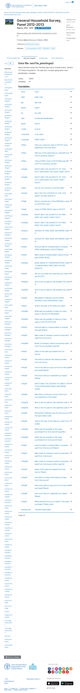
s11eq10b (24, 223)
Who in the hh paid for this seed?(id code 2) (52, 408)
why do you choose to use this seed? (49, 188)
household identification (44, 118)
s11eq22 (24, 359)
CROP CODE (40, 140)
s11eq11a (24, 231)
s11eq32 (24, 453)
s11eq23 (24, 367)
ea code (38, 113)
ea (22, 113)
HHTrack (7, 636)
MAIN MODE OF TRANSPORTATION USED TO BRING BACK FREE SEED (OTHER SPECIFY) (52, 265)
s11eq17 (24, 306)
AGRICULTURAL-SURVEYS (46, 12)
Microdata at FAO (40, 6)
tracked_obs (26, 510)
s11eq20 (24, 335)
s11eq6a (24, 169)
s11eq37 (24, 501)
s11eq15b (24, 290)
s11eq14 (24, 274)
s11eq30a (24, 429)
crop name (39, 134)
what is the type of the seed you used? (50, 306)
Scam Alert (7, 690)
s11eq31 (24, 445)
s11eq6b (24, 177)
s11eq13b (24, 263)
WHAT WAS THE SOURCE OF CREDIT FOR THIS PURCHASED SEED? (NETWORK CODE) (52, 386)
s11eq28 (24, 413)
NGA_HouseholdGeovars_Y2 (8, 74)
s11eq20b (24, 343)
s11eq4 (23, 153)
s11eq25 (24, 384)
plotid (23, 124)
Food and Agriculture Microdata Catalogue (22, 12)
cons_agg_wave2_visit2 (8, 630)
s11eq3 (23, 145)
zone (23, 92)
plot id (37, 124)
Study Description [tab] (13, 58)
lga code (38, 102)
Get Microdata (42, 28)
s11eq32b (24, 461)
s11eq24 (24, 375)
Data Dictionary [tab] (29, 58)
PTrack (7, 611)
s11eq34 (24, 477)
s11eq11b (24, 239)
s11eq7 (23, 188)
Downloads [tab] (43, 58)
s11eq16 (24, 298)
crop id (37, 129)
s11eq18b (24, 319)
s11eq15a (24, 282)
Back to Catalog (12, 657)
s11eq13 (24, 255)
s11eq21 (24, 351)
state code (39, 97)
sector (23, 108)
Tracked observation (43, 510)
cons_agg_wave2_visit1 (8, 623)
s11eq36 (24, 493)
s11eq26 (24, 394)
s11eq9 (23, 209)
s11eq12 (24, 247)
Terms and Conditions (27, 688)
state (23, 97)
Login (67, 2)
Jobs (6, 688)
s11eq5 (23, 161)
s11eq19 (24, 327)
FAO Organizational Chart (9, 681)
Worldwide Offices (33, 679)
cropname (25, 134)
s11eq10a (24, 215)
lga (22, 102)
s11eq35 (24, 485)
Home (6, 12)
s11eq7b (24, 193)
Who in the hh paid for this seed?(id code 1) (52, 402)
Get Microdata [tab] (57, 58)
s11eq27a (24, 402)
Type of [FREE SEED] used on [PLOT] (50, 209)
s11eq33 (24, 469)
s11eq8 (23, 201)
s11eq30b (24, 437)
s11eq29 (24, 421)
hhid (22, 118)
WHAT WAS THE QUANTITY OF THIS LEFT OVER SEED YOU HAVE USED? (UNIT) (50, 180)
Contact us (13, 688)
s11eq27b (24, 408)
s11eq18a (24, 311)
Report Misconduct (20, 690)
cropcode (25, 140)
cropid (23, 129)
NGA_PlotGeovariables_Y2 (8, 82)
